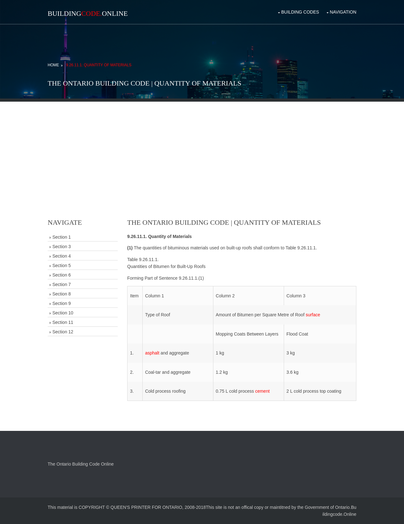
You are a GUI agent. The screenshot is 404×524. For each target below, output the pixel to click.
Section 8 (61, 293)
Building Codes (300, 12)
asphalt (152, 352)
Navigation (343, 12)
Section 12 (62, 331)
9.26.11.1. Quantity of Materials (99, 65)
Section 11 (62, 322)
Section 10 (62, 312)
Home (53, 65)
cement (262, 391)
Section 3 (61, 246)
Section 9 (61, 303)
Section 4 (61, 256)
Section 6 (61, 274)
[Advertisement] (202, 146)
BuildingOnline (88, 13)
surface (313, 314)
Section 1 (61, 237)
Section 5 (61, 265)
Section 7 (61, 284)
